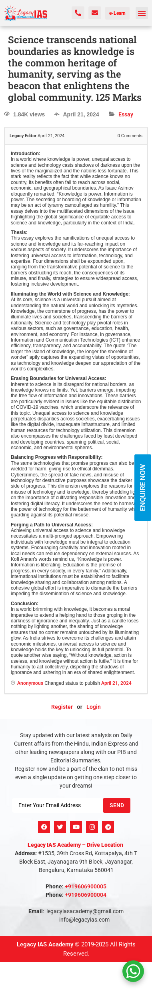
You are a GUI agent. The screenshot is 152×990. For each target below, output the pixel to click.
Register (62, 707)
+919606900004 (85, 895)
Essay (125, 114)
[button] (142, 13)
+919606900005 (85, 886)
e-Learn (117, 13)
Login (93, 707)
